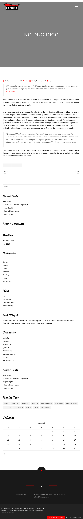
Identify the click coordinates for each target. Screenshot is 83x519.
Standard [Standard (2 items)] (7, 407)
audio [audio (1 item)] (6, 403)
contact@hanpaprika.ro (41, 497)
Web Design (7, 281)
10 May (7, 81)
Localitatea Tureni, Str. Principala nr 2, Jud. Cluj (49, 494)
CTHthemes (10, 91)
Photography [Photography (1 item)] (46, 403)
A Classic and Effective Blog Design (15, 205)
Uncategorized (41, 81)
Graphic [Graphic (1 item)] (35, 403)
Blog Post (7, 165)
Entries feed (7, 299)
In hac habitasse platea (11, 211)
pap (50, 81)
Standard (6, 272)
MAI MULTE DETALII (74, 517)
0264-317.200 (21, 494)
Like (25, 81)
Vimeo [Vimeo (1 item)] (36, 407)
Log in (5, 296)
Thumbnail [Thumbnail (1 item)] (18, 407)
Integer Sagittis (8, 208)
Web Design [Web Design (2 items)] (45, 407)
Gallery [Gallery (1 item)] (25, 403)
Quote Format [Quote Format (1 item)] (71, 403)
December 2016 (8, 241)
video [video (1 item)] (28, 407)
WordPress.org (8, 306)
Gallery (5, 262)
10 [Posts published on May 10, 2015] (75, 436)
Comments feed (8, 302)
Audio (5, 259)
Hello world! (7, 201)
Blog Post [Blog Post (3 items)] (15, 403)
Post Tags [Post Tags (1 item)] (59, 403)
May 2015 (6, 244)
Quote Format (17, 165)
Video (5, 278)
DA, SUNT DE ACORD (56, 517)
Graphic (5, 265)
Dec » (6, 454)
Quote (33, 81)
